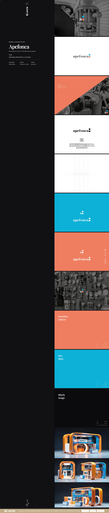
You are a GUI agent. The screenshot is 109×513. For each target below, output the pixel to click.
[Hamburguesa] (27, 4)
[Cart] (27, 505)
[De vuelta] (58, 4)
